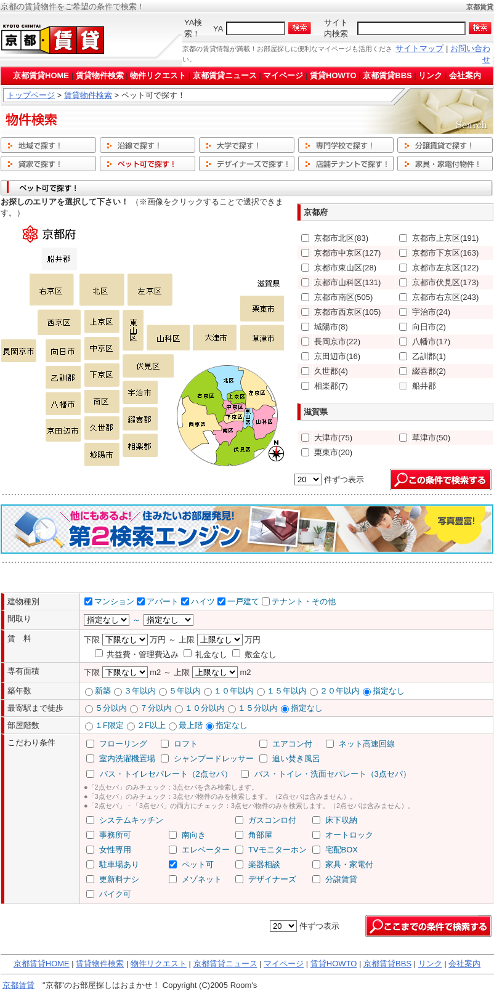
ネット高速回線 (367, 743)
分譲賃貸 (341, 879)
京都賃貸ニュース (225, 75)
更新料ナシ (119, 879)
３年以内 (140, 690)
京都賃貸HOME (41, 75)
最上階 (191, 725)
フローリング (123, 743)
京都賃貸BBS (387, 75)
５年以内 (185, 690)
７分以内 (156, 708)
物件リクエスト (158, 75)
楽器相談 (264, 864)
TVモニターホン (277, 849)
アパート (163, 601)
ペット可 (198, 864)
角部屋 (260, 834)
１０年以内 (234, 690)
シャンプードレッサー (214, 758)
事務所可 (115, 834)
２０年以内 (340, 690)
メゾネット (202, 879)
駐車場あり (119, 864)
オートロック (349, 834)
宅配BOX (341, 849)
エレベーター (206, 849)
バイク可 (115, 894)
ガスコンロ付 (272, 820)
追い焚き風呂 (296, 758)
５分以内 (111, 708)
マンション (114, 601)
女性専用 (115, 849)
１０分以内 (205, 708)
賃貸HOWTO (333, 75)
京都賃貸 (18, 985)
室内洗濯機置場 (127, 758)
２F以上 (151, 725)
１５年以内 (287, 690)
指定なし (389, 690)
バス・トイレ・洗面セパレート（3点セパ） (332, 774)
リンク (430, 75)
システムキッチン (131, 820)
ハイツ (203, 601)
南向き (194, 834)
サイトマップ (419, 48)
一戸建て (243, 601)
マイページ (283, 75)
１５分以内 (258, 708)
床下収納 (341, 820)
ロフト (186, 743)
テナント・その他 (304, 601)
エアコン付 (292, 743)
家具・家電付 (349, 864)
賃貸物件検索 (100, 75)
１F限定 (109, 725)
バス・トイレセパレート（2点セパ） (166, 774)
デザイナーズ (272, 879)
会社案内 (465, 75)
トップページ (31, 95)
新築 (103, 690)
